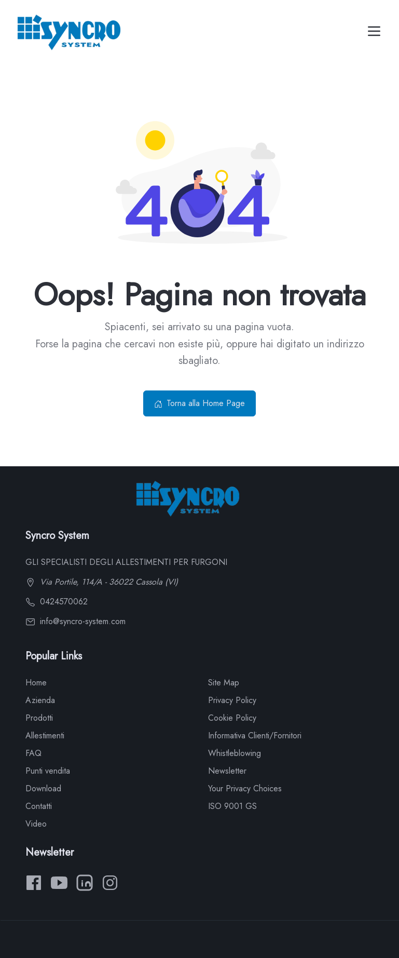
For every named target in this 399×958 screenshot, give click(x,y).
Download (43, 788)
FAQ (33, 753)
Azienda (40, 700)
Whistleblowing (234, 753)
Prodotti (39, 718)
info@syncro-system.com (75, 621)
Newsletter (227, 771)
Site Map (223, 683)
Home (36, 683)
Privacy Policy (232, 700)
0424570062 (56, 602)
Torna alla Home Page (199, 403)
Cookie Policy (232, 718)
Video (36, 824)
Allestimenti (44, 735)
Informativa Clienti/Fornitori (254, 735)
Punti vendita (47, 771)
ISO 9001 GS (232, 806)
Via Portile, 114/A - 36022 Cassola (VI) (101, 582)
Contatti (38, 806)
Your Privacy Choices (245, 788)
